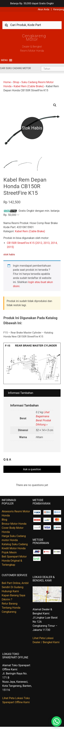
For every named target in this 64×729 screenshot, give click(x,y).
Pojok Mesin (9, 552)
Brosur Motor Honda (14, 523)
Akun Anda (43, 9)
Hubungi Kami (10, 591)
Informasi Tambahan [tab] (20, 393)
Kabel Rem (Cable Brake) (29, 86)
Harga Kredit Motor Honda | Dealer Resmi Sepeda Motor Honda (32, 17)
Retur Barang (9, 603)
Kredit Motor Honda (14, 548)
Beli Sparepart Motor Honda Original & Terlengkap (14, 560)
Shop (16, 82)
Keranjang (58, 9)
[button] (4, 60)
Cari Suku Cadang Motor (15, 68)
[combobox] (32, 25)
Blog (4, 519)
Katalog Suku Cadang (15, 544)
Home (7, 82)
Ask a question (32, 469)
